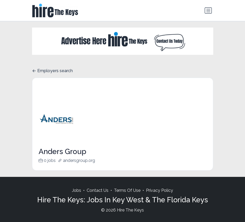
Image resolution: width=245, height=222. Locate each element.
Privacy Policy (159, 196)
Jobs (76, 196)
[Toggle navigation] (208, 10)
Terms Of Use (127, 196)
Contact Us (97, 196)
